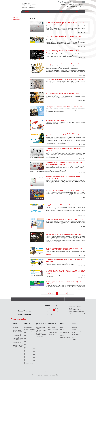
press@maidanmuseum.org (75, 309)
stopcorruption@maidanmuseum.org (77, 313)
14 (47, 311)
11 (66, 293)
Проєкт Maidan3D (40, 336)
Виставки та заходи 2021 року (29, 346)
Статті (12, 29)
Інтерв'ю (13, 31)
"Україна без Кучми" (52, 327)
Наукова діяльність (28, 327)
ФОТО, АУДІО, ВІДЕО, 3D (41, 324)
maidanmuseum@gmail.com (75, 306)
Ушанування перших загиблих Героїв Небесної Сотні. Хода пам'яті (63, 37)
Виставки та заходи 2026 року (29, 331)
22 (49, 312)
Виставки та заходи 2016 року (29, 361)
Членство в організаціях (77, 331)
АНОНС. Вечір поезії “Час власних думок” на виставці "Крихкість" (65, 79)
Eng (84, 6)
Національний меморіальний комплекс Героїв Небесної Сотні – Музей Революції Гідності (29, 5)
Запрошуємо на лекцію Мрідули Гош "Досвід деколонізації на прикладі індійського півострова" (64, 163)
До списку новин (14, 17)
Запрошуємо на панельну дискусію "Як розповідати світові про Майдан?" (64, 204)
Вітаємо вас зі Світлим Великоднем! (17, 326)
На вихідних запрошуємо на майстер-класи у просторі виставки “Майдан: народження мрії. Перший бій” (65, 248)
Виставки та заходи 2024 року (29, 337)
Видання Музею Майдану (29, 329)
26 (57, 312)
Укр (81, 6)
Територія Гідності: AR (72, 6)
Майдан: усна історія (64, 325)
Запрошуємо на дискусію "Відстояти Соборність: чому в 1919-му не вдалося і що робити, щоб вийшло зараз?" (65, 23)
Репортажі (13, 28)
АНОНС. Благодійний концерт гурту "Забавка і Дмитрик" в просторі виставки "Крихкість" (63, 51)
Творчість (62, 333)
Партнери (74, 329)
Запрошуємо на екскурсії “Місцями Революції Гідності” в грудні (64, 219)
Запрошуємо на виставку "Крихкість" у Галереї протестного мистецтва (63, 149)
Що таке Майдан (52, 323)
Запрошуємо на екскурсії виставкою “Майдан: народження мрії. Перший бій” (65, 260)
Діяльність (27, 323)
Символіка (62, 335)
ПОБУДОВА (60, 11)
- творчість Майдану (52, 334)
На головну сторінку (15, 19)
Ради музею (74, 327)
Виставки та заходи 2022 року (29, 343)
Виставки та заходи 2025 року (29, 334)
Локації (47, 11)
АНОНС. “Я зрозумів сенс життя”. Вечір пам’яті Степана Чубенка (65, 190)
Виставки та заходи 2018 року (29, 355)
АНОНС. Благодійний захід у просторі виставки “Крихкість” (63, 93)
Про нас (74, 323)
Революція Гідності (52, 331)
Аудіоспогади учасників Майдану (41, 331)
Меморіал (27, 11)
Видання (63, 4)
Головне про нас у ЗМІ (76, 336)
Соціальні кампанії (28, 325)
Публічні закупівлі (75, 334)
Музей (38, 11)
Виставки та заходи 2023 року (29, 340)
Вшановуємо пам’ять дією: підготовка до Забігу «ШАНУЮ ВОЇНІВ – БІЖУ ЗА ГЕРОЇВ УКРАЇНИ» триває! (18, 345)
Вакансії (73, 337)
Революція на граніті (52, 325)
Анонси (12, 26)
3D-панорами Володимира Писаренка (41, 334)
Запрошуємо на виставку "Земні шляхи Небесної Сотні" (62, 64)
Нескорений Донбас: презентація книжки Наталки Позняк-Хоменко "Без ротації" (63, 177)
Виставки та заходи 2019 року (29, 352)
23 (51, 312)
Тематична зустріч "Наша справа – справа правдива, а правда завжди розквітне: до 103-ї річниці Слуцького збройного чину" (64, 233)
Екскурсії (71, 4)
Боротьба (62, 329)
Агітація (61, 327)
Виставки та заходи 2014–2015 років (28, 364)
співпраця (80, 4)
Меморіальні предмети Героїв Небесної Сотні (64, 331)
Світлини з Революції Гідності (40, 328)
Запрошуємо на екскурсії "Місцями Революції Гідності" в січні (64, 106)
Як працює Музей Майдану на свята (56, 120)
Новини (15, 323)
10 (63, 293)
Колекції (62, 323)
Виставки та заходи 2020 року (29, 349)
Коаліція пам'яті (76, 11)
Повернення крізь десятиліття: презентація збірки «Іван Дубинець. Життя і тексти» (18, 339)
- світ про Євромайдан (52, 332)
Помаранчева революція (53, 329)
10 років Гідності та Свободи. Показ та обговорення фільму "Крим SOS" (63, 282)
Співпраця (74, 339)
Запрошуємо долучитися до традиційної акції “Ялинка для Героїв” (63, 134)
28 (47, 314)
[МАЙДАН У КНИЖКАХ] (65, 337)
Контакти (73, 325)
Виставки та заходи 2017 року (29, 358)
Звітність (73, 332)
